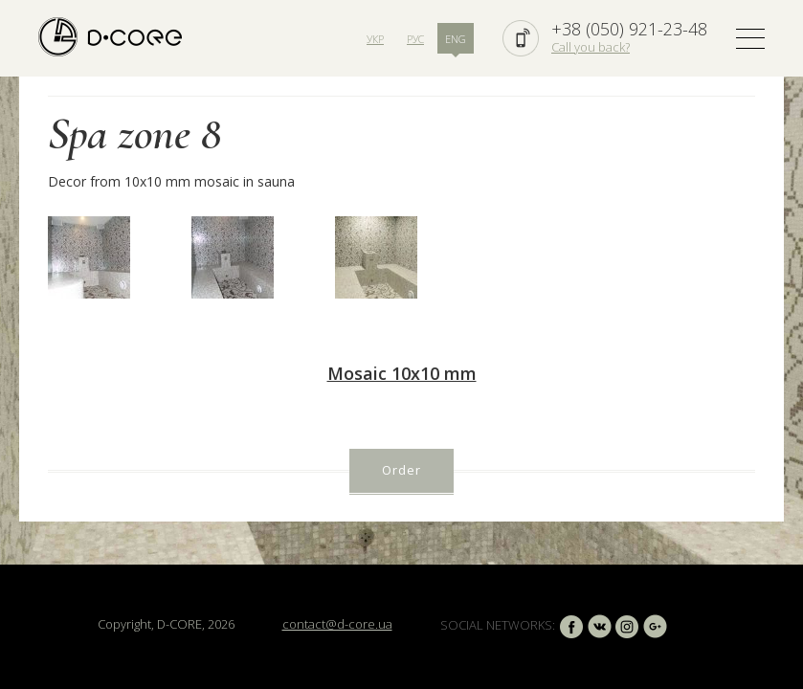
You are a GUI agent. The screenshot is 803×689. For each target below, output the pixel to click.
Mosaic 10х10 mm (402, 373)
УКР (375, 39)
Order (401, 469)
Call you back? (590, 47)
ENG (455, 39)
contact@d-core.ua (337, 624)
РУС (415, 39)
